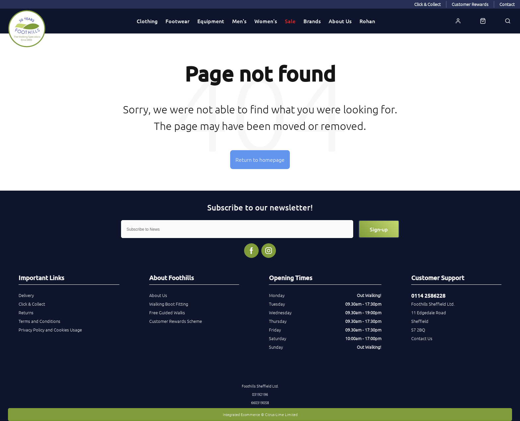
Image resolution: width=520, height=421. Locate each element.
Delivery (26, 295)
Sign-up (379, 229)
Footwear (177, 21)
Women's (265, 21)
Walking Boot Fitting (168, 304)
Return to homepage (260, 159)
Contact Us (421, 338)
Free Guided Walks (167, 312)
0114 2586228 (428, 295)
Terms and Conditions (39, 321)
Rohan (367, 21)
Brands (312, 21)
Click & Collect (32, 304)
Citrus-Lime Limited (281, 414)
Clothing (147, 21)
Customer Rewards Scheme (175, 321)
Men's (239, 21)
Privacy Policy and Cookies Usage (50, 330)
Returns (26, 312)
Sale (290, 21)
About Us (340, 21)
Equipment (210, 21)
